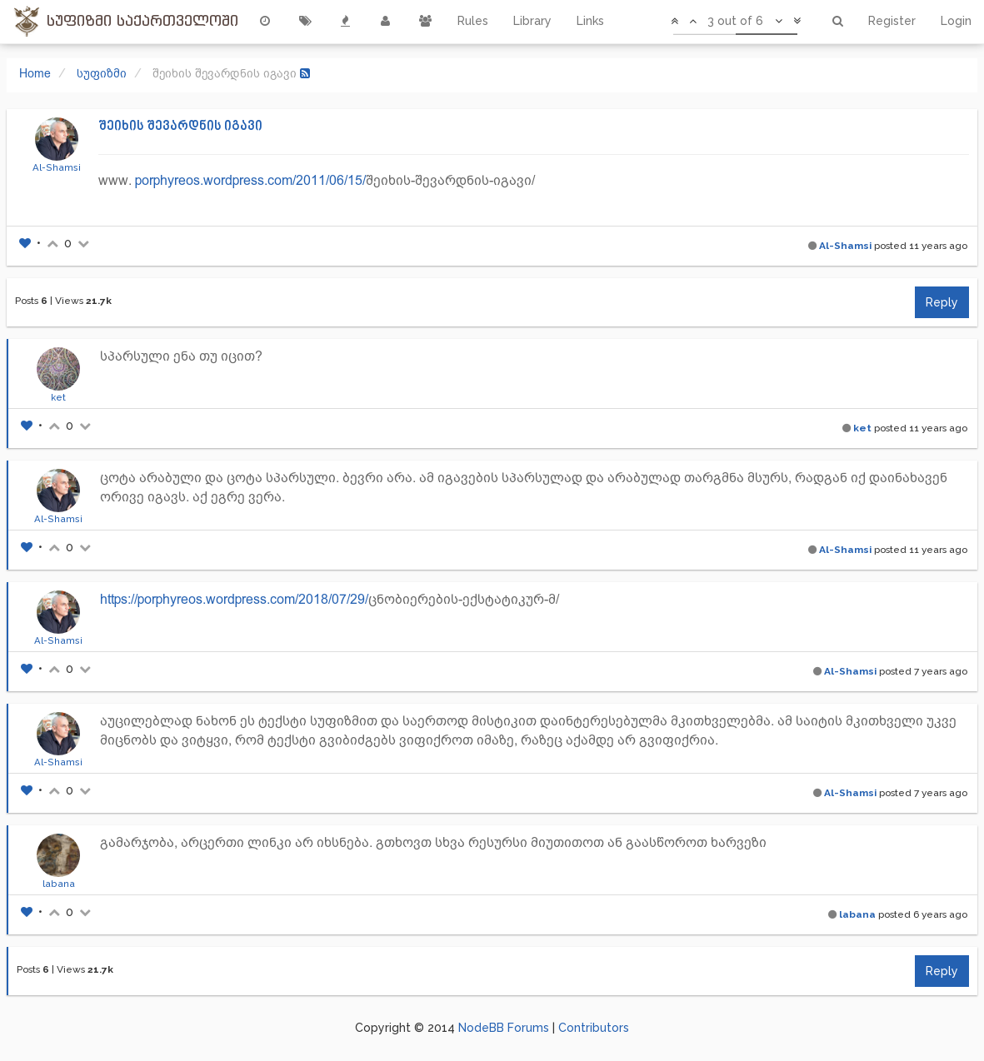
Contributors (593, 1027)
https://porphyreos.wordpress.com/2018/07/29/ (234, 599)
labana (58, 883)
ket (58, 397)
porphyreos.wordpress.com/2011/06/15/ (250, 180)
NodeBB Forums (503, 1027)
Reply (942, 302)
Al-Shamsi (56, 167)
